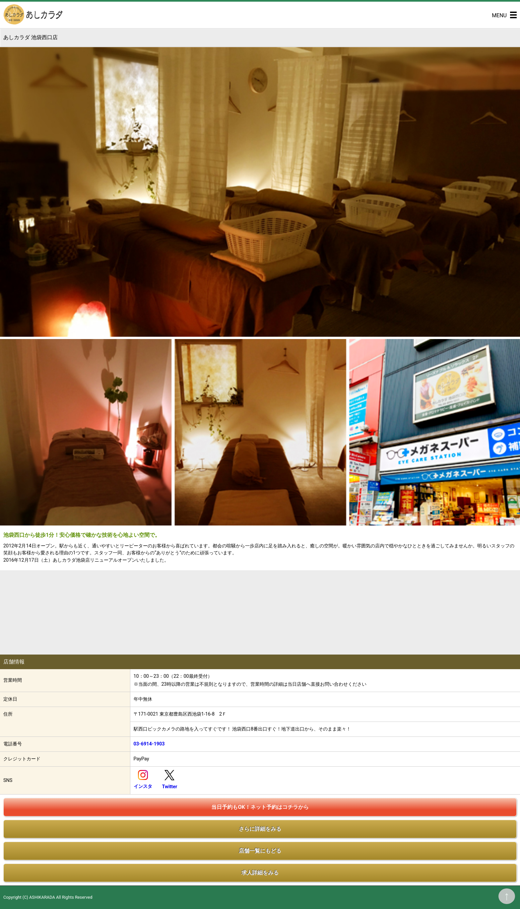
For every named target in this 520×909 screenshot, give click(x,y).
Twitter (169, 787)
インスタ (143, 786)
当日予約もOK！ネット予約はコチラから (259, 807)
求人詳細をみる (260, 873)
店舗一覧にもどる (260, 851)
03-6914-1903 (149, 744)
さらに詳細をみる (260, 829)
